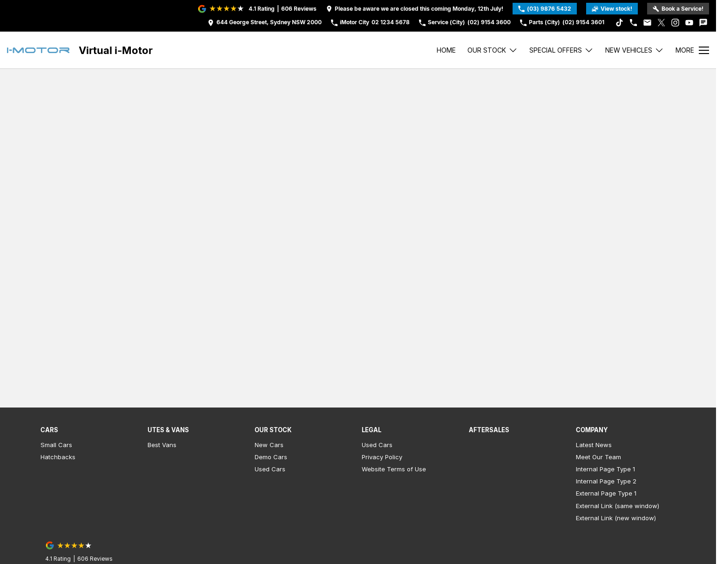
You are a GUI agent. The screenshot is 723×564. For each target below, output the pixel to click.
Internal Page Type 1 (605, 469)
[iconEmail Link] (647, 22)
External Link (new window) (616, 518)
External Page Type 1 (606, 493)
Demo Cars (271, 457)
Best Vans (162, 444)
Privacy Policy (382, 457)
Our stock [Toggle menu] (492, 50)
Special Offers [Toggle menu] (561, 50)
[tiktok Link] (619, 22)
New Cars (269, 444)
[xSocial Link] (661, 22)
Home (446, 50)
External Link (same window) (617, 506)
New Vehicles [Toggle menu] (634, 50)
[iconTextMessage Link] (703, 22)
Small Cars (56, 444)
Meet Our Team (598, 457)
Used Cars (270, 469)
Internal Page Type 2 (606, 481)
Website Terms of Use (394, 469)
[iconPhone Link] (633, 22)
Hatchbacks (58, 457)
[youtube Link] (689, 22)
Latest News (594, 444)
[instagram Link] (675, 22)
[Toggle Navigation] (692, 50)
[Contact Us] (265, 22)
